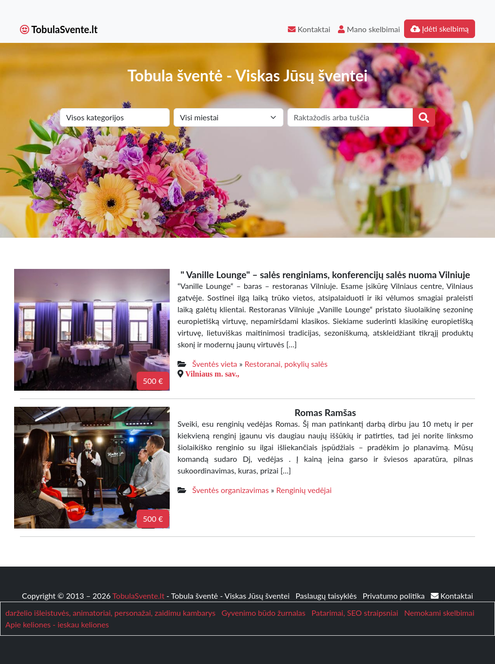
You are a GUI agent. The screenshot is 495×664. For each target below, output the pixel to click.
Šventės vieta (214, 363)
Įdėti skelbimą (439, 28)
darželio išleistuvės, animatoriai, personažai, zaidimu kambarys (110, 612)
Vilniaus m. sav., (212, 374)
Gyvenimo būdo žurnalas (263, 612)
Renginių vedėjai (304, 489)
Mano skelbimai (369, 29)
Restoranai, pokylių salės (286, 363)
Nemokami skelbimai (439, 612)
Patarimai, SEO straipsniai (354, 612)
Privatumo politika (395, 595)
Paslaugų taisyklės (327, 595)
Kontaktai (309, 29)
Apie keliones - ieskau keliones (57, 624)
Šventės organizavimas (230, 489)
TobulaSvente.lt (59, 29)
